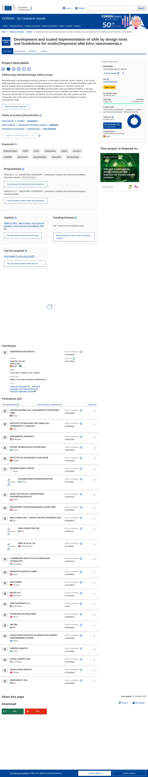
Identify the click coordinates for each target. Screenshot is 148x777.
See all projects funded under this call (22, 264)
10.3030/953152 (109, 82)
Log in (67, 8)
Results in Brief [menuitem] (19, 51)
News (61, 26)
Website (36, 386)
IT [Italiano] (24, 69)
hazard (64, 151)
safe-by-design (73, 157)
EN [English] (8, 69)
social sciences (8, 121)
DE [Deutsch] (3, 69)
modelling (8, 157)
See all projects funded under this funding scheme (73, 237)
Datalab (69, 26)
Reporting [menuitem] (32, 51)
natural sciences (8, 125)
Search (77, 26)
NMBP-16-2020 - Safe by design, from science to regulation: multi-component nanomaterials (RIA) (24, 224)
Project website (112, 73)
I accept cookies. (95, 773)
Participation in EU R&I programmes (24, 389)
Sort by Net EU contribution (48, 405)
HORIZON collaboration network (23, 391)
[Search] (141, 8)
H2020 (29, 32)
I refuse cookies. (129, 773)
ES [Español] (14, 69)
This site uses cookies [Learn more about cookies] (19, 773)
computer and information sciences (32, 125)
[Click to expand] (94, 411)
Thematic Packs (16, 26)
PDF (38, 711)
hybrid (36, 151)
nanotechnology (33, 129)
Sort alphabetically (10, 405)
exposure (77, 151)
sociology (21, 121)
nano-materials (49, 129)
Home (5, 26)
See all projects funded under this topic (23, 235)
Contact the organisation (20, 386)
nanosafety (56, 157)
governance (32, 121)
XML (15, 711)
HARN (25, 151)
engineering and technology (13, 129)
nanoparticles (50, 151)
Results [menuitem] (44, 51)
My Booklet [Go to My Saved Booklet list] (139, 703)
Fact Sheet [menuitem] (7, 51)
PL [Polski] (29, 69)
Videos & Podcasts (49, 26)
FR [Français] (19, 69)
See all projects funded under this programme (25, 184)
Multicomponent (10, 151)
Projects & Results (32, 26)
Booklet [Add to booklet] (123, 702)
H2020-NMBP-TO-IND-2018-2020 (18, 256)
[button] (80, 8)
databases (53, 125)
